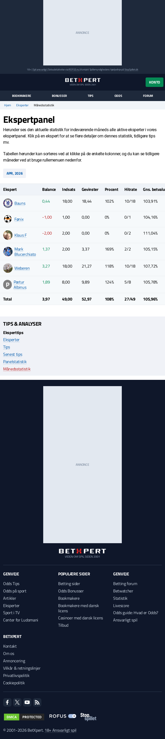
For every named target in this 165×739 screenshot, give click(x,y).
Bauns (19, 203)
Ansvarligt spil (125, 620)
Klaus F (20, 235)
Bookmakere (21, 96)
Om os (8, 653)
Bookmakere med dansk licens (78, 608)
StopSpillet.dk (131, 69)
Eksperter (22, 105)
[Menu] (6, 82)
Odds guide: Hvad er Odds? (135, 612)
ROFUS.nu (74, 69)
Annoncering (14, 661)
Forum (148, 96)
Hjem (7, 105)
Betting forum (125, 583)
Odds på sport (14, 591)
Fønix (18, 219)
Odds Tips (11, 583)
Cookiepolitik (14, 683)
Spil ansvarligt (40, 69)
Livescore (121, 605)
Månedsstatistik (16, 369)
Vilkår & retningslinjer (22, 668)
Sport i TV (11, 612)
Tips (91, 96)
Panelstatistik (15, 361)
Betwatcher (123, 591)
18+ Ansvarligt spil (60, 730)
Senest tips (12, 354)
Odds (118, 96)
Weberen (22, 268)
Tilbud (63, 625)
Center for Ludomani (20, 620)
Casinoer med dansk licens (80, 618)
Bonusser (59, 96)
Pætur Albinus (20, 284)
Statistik (120, 598)
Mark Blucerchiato (25, 251)
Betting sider (69, 583)
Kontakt (10, 646)
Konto (154, 82)
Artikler (9, 598)
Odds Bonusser (71, 591)
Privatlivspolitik (16, 675)
